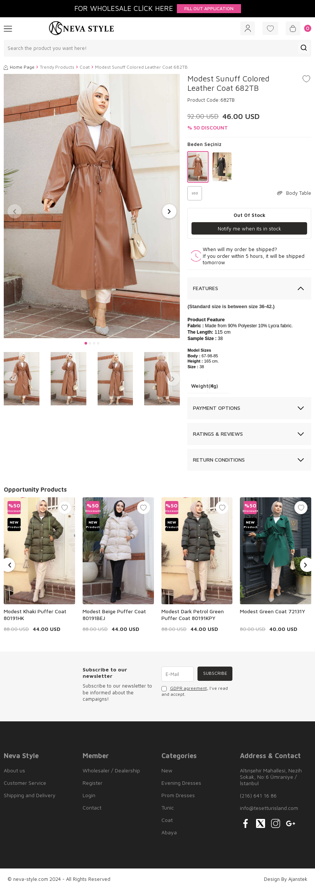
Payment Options (216, 409)
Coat (85, 68)
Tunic (167, 808)
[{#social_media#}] (245, 824)
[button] (85, 344)
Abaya (169, 833)
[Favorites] (265, 29)
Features (205, 289)
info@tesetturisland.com (269, 809)
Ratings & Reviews (218, 435)
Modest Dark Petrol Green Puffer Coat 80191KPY (192, 615)
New (166, 771)
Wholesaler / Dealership (111, 771)
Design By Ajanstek (285, 880)
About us (14, 771)
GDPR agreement (188, 689)
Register (92, 784)
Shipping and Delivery (30, 796)
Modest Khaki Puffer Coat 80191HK (35, 615)
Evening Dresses (181, 784)
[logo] (81, 28)
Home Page (19, 68)
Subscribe (214, 675)
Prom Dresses (178, 796)
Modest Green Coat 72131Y (272, 612)
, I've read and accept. (194, 692)
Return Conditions (219, 461)
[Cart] (296, 29)
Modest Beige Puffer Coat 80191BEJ (114, 615)
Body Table (294, 194)
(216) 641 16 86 (258, 796)
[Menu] (8, 28)
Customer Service (25, 784)
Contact (92, 808)
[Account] (240, 29)
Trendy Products (57, 68)
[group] (92, 207)
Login (89, 796)
